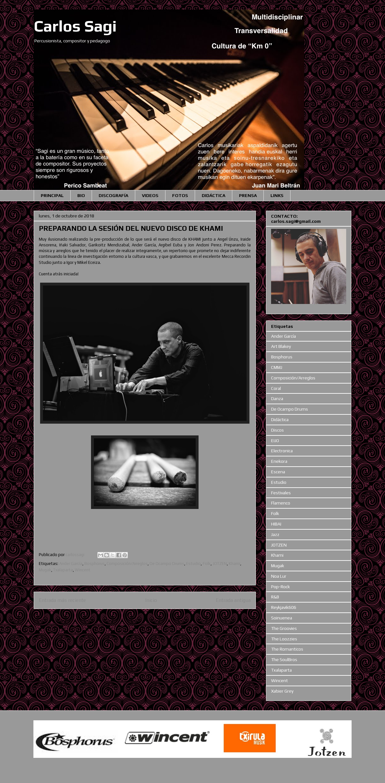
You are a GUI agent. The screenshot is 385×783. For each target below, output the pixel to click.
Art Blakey (281, 346)
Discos (277, 430)
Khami (234, 563)
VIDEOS (150, 195)
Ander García (70, 563)
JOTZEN (220, 563)
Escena (278, 471)
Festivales (281, 492)
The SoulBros (284, 659)
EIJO (275, 440)
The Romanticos (287, 649)
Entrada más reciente (62, 600)
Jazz (275, 534)
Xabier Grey (282, 691)
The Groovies (284, 628)
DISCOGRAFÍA (113, 195)
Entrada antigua (233, 600)
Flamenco (280, 502)
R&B (275, 596)
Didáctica (280, 419)
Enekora (279, 461)
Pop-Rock (280, 586)
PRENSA (248, 195)
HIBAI (276, 523)
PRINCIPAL (52, 195)
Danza (277, 398)
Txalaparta (63, 570)
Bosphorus (94, 563)
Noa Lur (278, 576)
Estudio (193, 563)
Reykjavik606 (283, 607)
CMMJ (276, 367)
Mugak (45, 570)
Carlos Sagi (75, 26)
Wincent (82, 570)
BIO (81, 195)
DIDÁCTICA (213, 195)
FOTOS (180, 195)
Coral (276, 388)
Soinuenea (281, 617)
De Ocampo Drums (167, 563)
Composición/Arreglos (127, 563)
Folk (207, 563)
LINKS (277, 195)
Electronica (282, 450)
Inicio (151, 600)
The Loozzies (284, 638)
